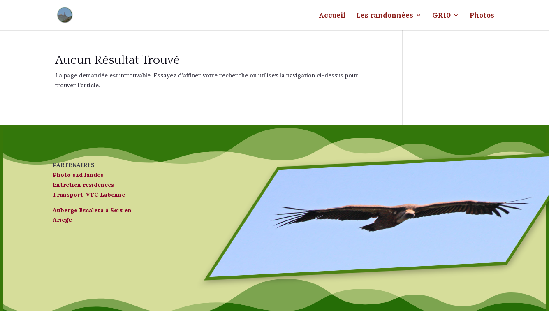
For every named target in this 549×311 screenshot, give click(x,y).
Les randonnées (384, 16)
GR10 (441, 16)
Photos (482, 16)
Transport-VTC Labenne (89, 194)
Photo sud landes (78, 175)
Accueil (332, 16)
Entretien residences (83, 184)
